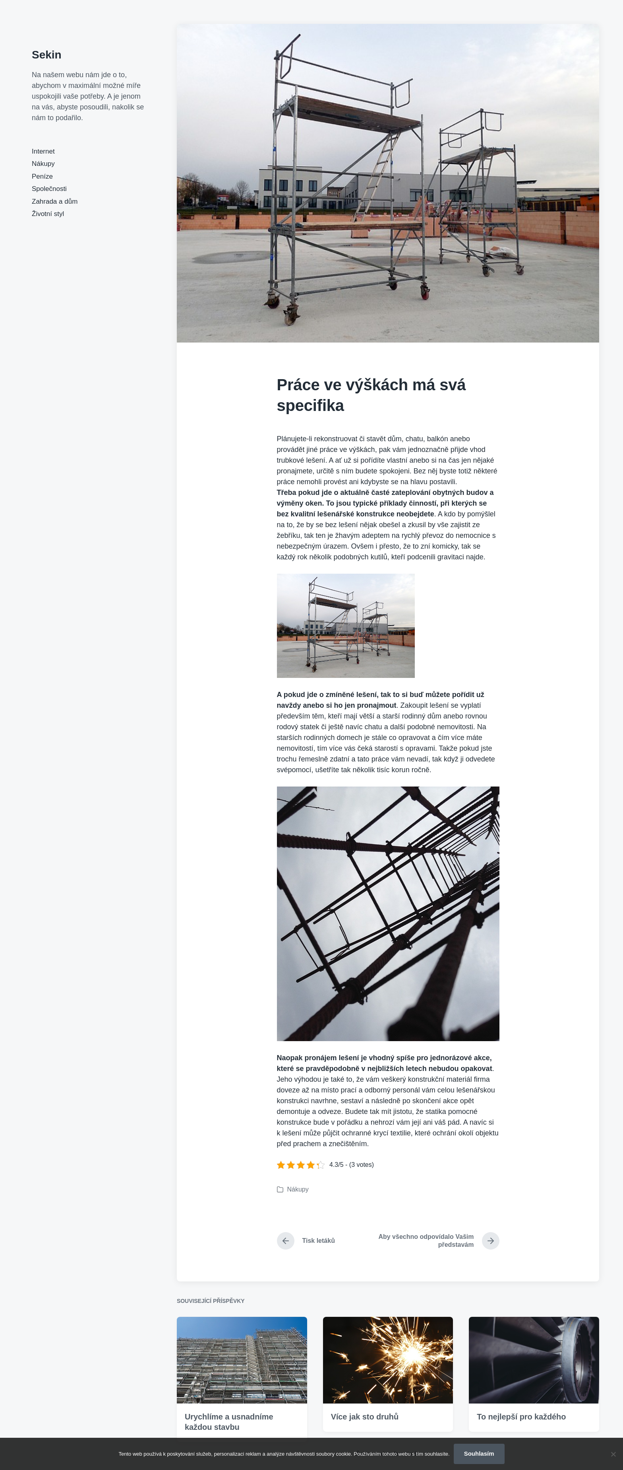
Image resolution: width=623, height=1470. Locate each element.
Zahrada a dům (54, 201)
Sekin (47, 55)
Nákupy (43, 163)
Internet (43, 151)
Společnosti (49, 189)
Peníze (42, 176)
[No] (613, 1454)
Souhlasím (479, 1453)
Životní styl (48, 214)
